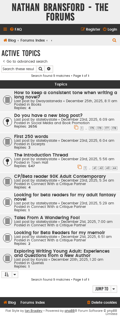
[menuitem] (16, 29)
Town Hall (39, 162)
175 (92, 128)
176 (99, 128)
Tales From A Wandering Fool (47, 218)
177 (107, 128)
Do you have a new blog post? (48, 115)
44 (114, 168)
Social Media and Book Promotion (60, 123)
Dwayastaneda (49, 101)
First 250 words (31, 137)
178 (114, 128)
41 (94, 168)
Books (36, 104)
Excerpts (38, 144)
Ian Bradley (33, 310)
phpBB (70, 310)
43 (107, 168)
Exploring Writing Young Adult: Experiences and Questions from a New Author (62, 253)
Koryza (41, 259)
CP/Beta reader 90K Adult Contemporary (60, 176)
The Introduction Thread (41, 155)
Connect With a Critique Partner (58, 184)
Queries (37, 263)
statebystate (46, 119)
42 (101, 168)
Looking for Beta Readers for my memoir (59, 233)
